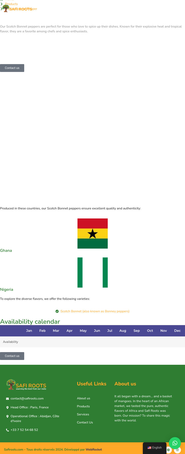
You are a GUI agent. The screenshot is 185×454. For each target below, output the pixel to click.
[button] (175, 443)
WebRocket (94, 450)
